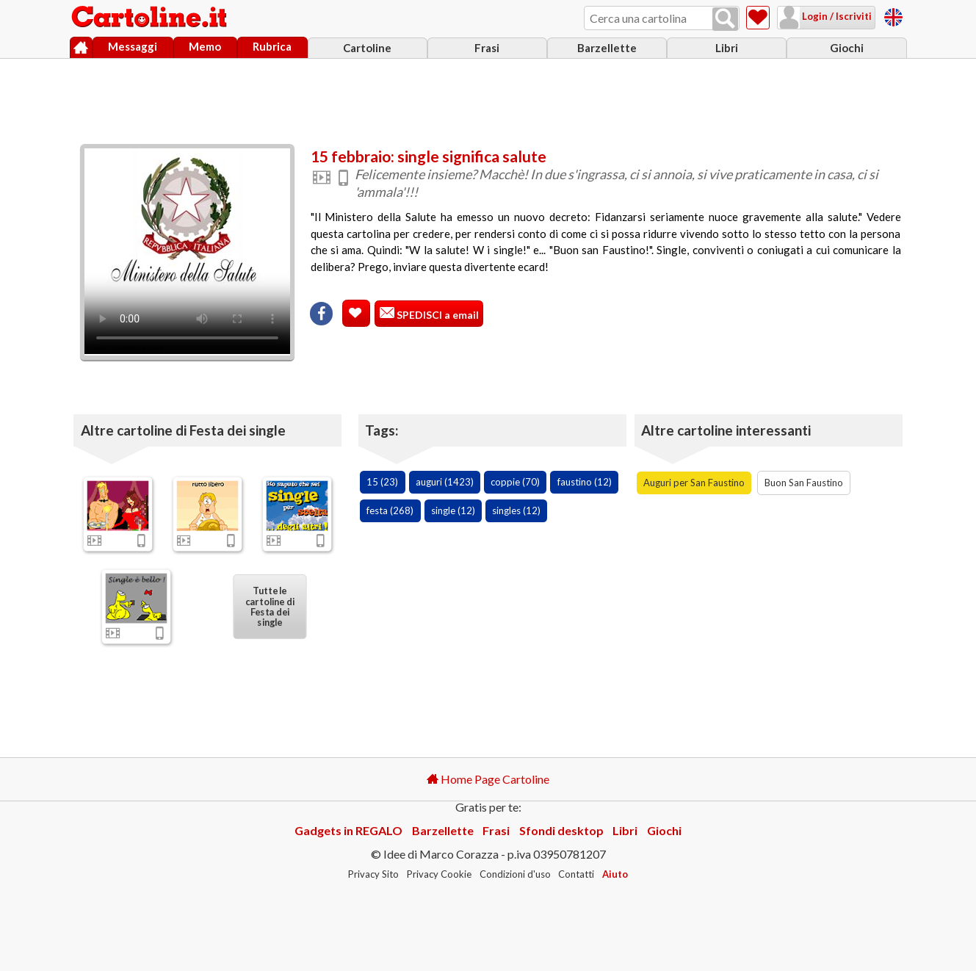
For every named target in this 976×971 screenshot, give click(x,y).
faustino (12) (584, 482)
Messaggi (132, 46)
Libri (726, 47)
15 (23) (382, 482)
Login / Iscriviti (836, 16)
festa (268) (389, 510)
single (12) (453, 510)
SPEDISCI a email (436, 314)
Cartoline (367, 47)
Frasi (486, 47)
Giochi (847, 47)
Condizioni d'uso (515, 874)
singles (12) (516, 510)
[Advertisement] (488, 98)
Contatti (576, 874)
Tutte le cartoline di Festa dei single (269, 606)
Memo (205, 46)
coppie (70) (515, 482)
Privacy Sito (373, 874)
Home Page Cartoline (488, 779)
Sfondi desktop (561, 830)
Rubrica (272, 46)
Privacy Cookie (439, 874)
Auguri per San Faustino (694, 482)
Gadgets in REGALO (348, 830)
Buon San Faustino (803, 482)
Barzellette (607, 47)
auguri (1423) (445, 482)
